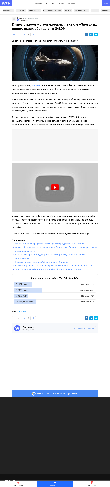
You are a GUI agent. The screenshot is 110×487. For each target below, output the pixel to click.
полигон (71, 3)
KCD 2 (95, 10)
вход (106, 3)
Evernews (28, 327)
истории (50, 3)
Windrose (8, 10)
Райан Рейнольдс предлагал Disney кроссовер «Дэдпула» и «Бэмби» (49, 243)
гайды (61, 3)
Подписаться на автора (84, 328)
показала (37, 85)
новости (38, 3)
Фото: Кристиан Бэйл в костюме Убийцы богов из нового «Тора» (48, 269)
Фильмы (20, 18)
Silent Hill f (34, 10)
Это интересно (55, 484)
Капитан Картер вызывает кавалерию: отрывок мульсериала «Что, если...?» (53, 265)
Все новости (18, 484)
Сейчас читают (91, 484)
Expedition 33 (81, 10)
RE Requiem (20, 10)
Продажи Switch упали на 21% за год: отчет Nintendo (41, 262)
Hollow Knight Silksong (52, 10)
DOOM (68, 10)
